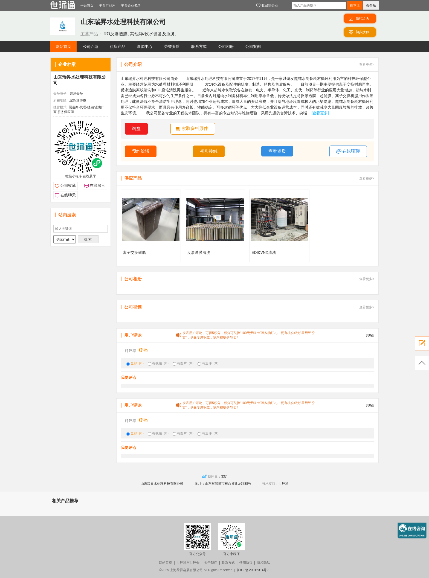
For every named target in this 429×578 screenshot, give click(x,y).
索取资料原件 (195, 128)
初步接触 (209, 151)
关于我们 (210, 563)
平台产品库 (107, 5)
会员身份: (60, 93)
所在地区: (60, 100)
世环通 (283, 484)
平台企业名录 (131, 5)
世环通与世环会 (187, 563)
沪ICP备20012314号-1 (253, 570)
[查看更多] (320, 113)
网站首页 (165, 563)
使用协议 (246, 563)
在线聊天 (68, 195)
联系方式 (228, 563)
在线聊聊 (348, 151)
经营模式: (60, 107)
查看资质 (277, 151)
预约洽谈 (140, 151)
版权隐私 (263, 563)
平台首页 (87, 5)
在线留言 (97, 185)
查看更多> (366, 64)
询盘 (136, 128)
